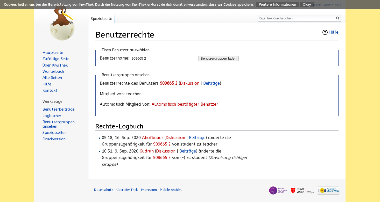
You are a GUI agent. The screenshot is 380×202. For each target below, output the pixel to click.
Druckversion (54, 139)
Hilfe (334, 32)
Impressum (149, 190)
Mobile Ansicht (171, 190)
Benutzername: (114, 58)
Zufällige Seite (56, 58)
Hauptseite (53, 52)
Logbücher (52, 115)
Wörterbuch (53, 71)
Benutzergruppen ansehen (59, 124)
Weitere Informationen (277, 4)
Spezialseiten (55, 132)
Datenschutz (103, 190)
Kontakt (50, 90)
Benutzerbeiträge (59, 109)
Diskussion (189, 83)
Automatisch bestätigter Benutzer (185, 104)
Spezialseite (101, 19)
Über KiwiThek (55, 65)
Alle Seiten (52, 77)
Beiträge (211, 83)
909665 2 (169, 83)
